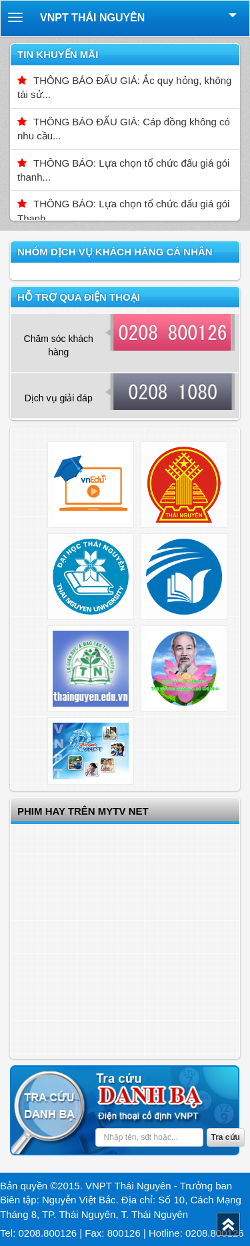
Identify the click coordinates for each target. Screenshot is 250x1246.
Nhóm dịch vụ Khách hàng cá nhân (115, 251)
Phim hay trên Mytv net (83, 811)
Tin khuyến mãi (57, 54)
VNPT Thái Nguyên (92, 17)
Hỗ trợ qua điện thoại (78, 297)
